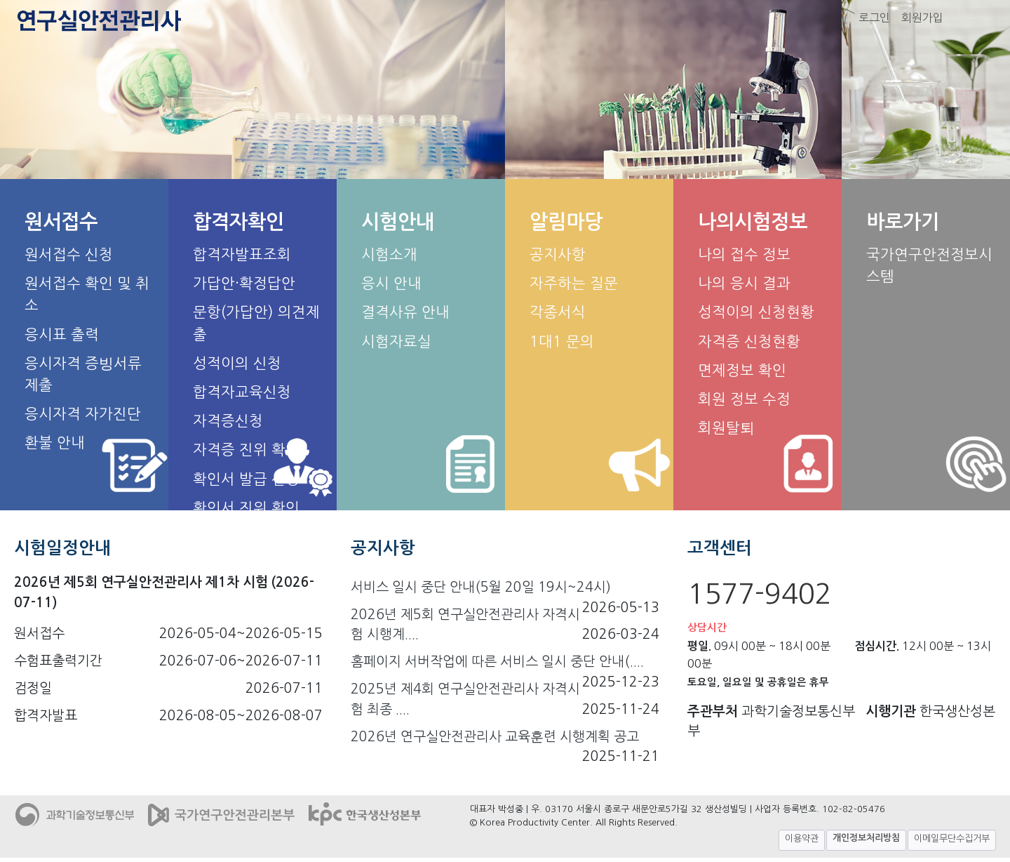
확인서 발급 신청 (246, 479)
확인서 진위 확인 (246, 507)
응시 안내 (391, 283)
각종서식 (558, 312)
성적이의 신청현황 (756, 312)
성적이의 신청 (237, 363)
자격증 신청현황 (749, 341)
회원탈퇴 (726, 427)
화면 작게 (996, 18)
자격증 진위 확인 (246, 449)
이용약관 (802, 838)
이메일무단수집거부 (952, 838)
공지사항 (558, 254)
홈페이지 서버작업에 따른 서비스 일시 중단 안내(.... (497, 661)
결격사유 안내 (405, 312)
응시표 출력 (62, 334)
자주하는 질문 (574, 283)
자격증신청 (228, 420)
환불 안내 (55, 442)
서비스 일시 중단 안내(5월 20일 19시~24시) (481, 587)
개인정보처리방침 (866, 837)
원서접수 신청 (69, 254)
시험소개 (389, 254)
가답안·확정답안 (244, 283)
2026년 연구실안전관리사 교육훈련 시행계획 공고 (495, 736)
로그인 (874, 17)
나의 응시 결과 (744, 283)
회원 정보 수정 (744, 399)
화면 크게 (980, 18)
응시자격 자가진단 (83, 413)
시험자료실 (396, 341)
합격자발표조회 (242, 254)
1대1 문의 (562, 341)
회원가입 (922, 17)
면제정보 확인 (742, 370)
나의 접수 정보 (744, 254)
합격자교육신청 (242, 392)
